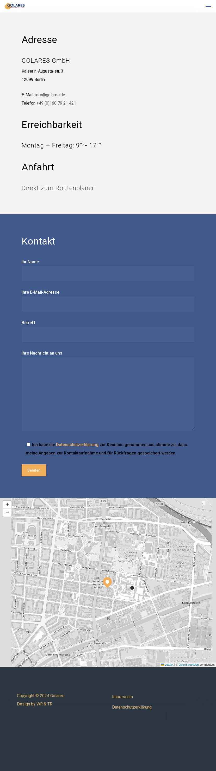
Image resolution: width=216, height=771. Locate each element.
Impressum (122, 696)
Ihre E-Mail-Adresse (108, 301)
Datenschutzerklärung (77, 444)
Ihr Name (108, 270)
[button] (208, 6)
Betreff (108, 331)
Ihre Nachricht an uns (108, 392)
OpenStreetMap (189, 664)
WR (39, 704)
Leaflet (167, 664)
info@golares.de (50, 94)
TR (49, 704)
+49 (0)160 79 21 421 (56, 103)
